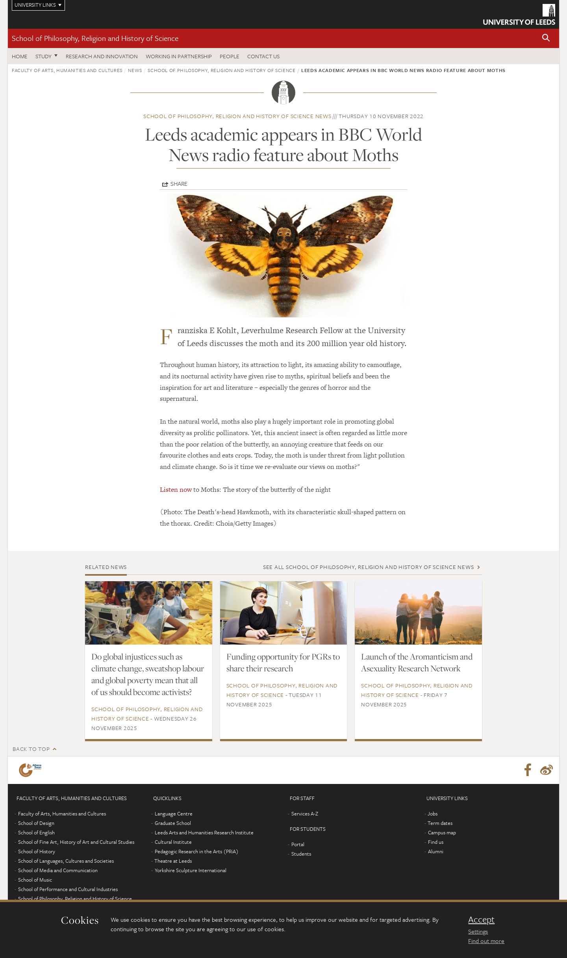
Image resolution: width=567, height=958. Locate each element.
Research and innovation (102, 56)
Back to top (31, 749)
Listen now (176, 489)
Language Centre (174, 813)
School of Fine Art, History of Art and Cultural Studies (76, 842)
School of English (36, 832)
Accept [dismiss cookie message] (481, 919)
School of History (36, 851)
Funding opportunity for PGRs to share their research (283, 662)
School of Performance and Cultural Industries (68, 889)
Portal (297, 844)
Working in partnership (179, 56)
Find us (435, 842)
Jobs (432, 813)
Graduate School (173, 823)
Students (301, 854)
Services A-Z (304, 813)
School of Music (35, 880)
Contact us (263, 56)
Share (178, 183)
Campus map (442, 832)
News (135, 70)
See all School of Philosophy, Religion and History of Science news (368, 567)
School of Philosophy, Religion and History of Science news (237, 116)
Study (43, 56)
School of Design (36, 823)
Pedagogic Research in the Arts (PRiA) (197, 851)
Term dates (440, 823)
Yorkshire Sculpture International (190, 870)
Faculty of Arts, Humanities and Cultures (67, 70)
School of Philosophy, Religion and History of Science (95, 38)
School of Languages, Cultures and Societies (66, 861)
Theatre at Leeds (173, 861)
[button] (546, 38)
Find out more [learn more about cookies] (486, 940)
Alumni (435, 851)
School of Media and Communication (58, 870)
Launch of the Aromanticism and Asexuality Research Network (416, 662)
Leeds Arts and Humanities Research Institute (204, 832)
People (229, 56)
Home (20, 56)
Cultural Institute (173, 842)
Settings (478, 931)
